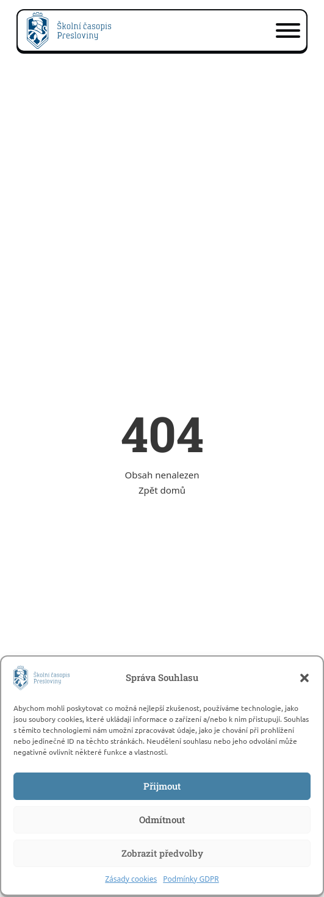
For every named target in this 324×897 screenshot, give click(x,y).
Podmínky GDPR (191, 879)
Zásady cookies (131, 879)
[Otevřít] (288, 30)
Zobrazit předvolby (162, 853)
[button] (304, 678)
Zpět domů (162, 490)
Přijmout (162, 786)
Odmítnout (162, 819)
